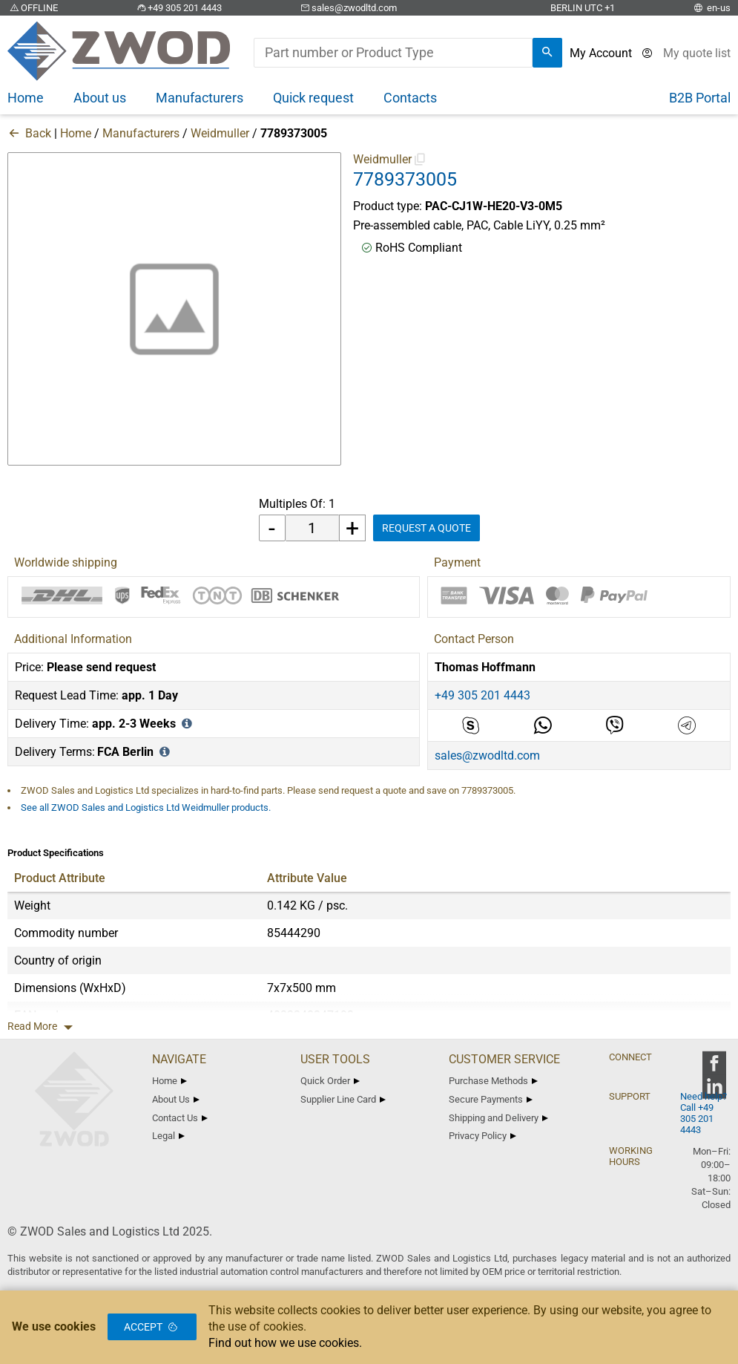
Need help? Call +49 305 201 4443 (703, 1113)
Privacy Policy (482, 1135)
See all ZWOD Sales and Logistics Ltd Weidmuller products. (146, 807)
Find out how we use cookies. (285, 1343)
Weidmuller (220, 133)
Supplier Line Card (343, 1099)
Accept (152, 1327)
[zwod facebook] (714, 1068)
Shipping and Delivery (498, 1117)
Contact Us (180, 1117)
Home (75, 133)
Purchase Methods (493, 1080)
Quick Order (330, 1080)
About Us (176, 1099)
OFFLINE (32, 7)
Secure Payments (491, 1099)
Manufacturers (140, 133)
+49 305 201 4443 (178, 7)
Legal (168, 1135)
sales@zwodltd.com (347, 7)
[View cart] (697, 53)
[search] (547, 53)
